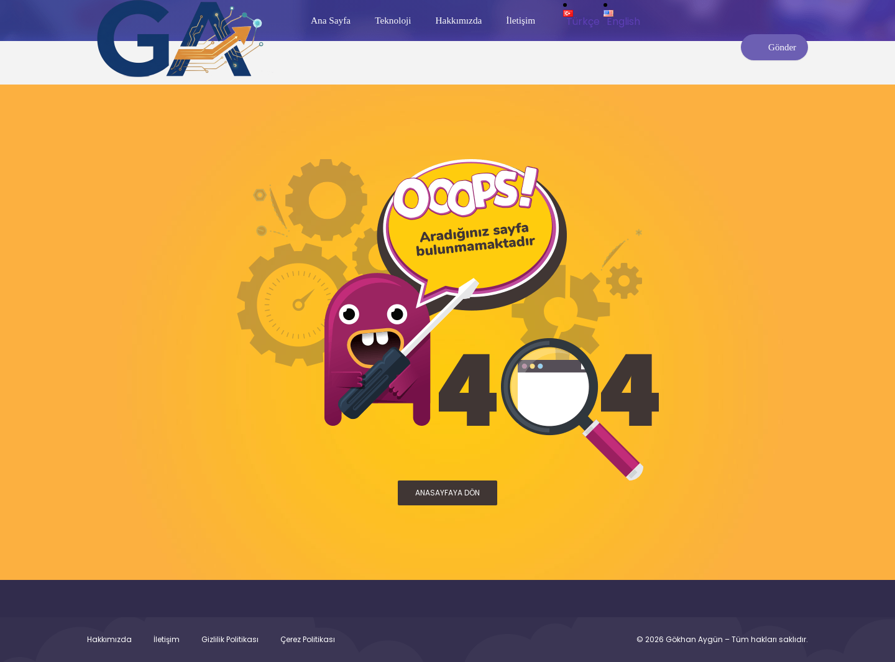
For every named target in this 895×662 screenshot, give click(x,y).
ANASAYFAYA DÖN (447, 492)
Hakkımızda (459, 20)
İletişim (520, 20)
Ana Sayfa (331, 20)
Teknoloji (393, 20)
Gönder (774, 47)
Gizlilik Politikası (230, 639)
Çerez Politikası (307, 639)
